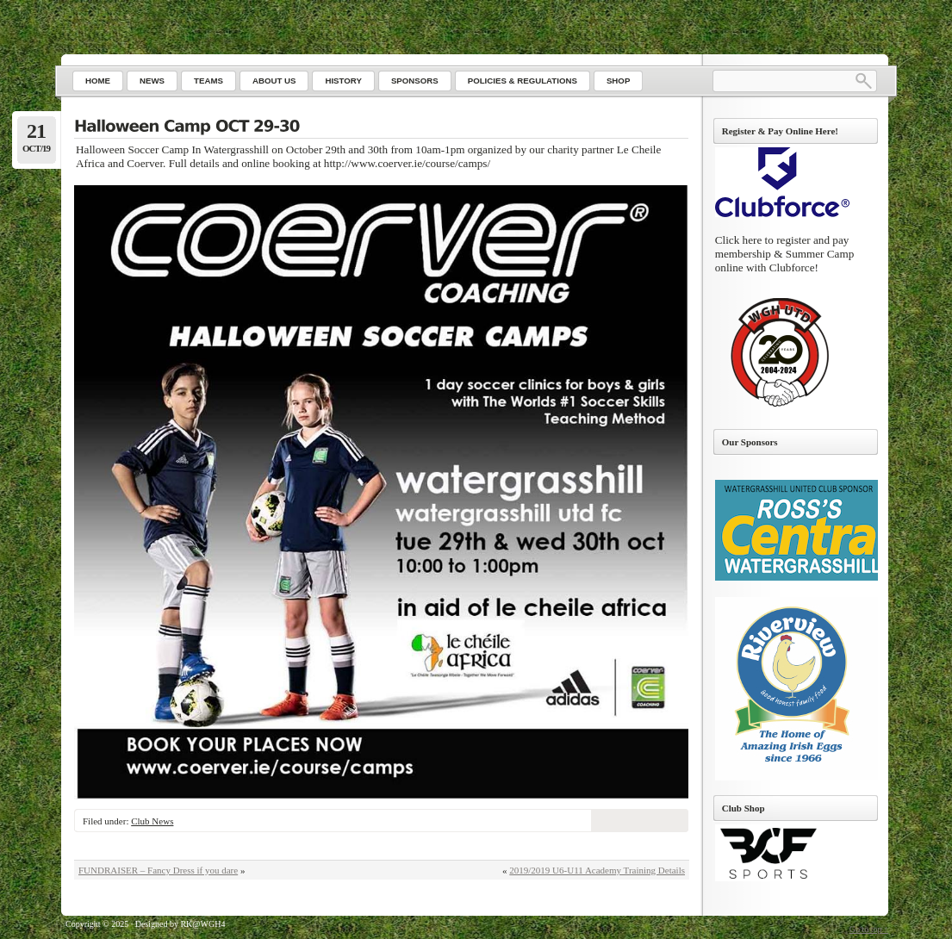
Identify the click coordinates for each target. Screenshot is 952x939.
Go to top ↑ (868, 929)
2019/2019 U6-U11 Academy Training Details (597, 870)
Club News (152, 821)
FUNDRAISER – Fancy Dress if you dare (158, 870)
